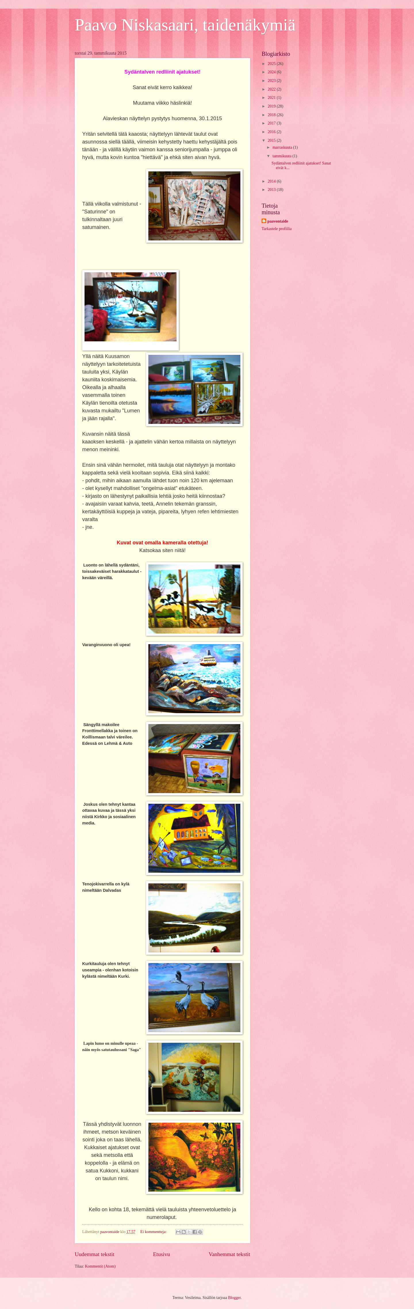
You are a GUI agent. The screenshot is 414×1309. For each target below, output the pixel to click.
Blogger (234, 1297)
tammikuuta (282, 156)
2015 (272, 140)
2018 (272, 115)
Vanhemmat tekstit (229, 1254)
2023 (272, 81)
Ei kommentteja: (154, 1232)
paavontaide (277, 221)
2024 (272, 72)
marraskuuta (283, 147)
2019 (272, 106)
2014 (272, 181)
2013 (272, 189)
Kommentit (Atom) (100, 1266)
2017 (272, 123)
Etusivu (161, 1254)
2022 (272, 89)
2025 (272, 64)
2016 (272, 132)
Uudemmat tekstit (94, 1254)
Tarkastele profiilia (277, 229)
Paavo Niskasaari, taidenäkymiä (185, 24)
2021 (272, 97)
